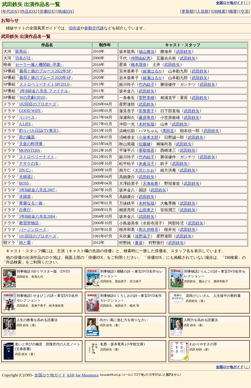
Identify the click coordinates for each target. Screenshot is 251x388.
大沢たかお (144, 170)
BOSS (24, 183)
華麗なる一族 (31, 203)
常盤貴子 (146, 111)
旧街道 (74, 28)
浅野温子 (143, 236)
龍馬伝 (21, 51)
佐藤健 (145, 144)
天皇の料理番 (31, 144)
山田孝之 (146, 210)
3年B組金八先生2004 (37, 216)
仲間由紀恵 (141, 58)
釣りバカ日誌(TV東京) (38, 130)
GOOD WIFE (30, 111)
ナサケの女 (29, 163)
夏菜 (139, 243)
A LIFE (25, 124)
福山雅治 (146, 52)
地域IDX (65, 11)
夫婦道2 (26, 177)
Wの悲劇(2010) (32, 97)
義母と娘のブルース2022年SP (45, 71)
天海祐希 (150, 183)
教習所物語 (29, 223)
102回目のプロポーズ (37, 104)
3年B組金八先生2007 (37, 190)
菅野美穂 (146, 98)
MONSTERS (29, 150)
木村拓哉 (146, 124)
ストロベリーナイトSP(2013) (44, 84)
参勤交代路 (94, 28)
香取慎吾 (146, 150)
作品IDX (28, 11)
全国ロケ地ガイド (50, 375)
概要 (233, 11)
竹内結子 (146, 84)
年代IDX (9, 11)
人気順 (203, 11)
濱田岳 (168, 131)
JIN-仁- (25, 170)
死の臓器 (27, 137)
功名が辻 (23, 58)
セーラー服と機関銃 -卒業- (38, 65)
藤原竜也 (146, 117)
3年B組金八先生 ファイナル (43, 91)
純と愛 (25, 242)
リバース (27, 117)
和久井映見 (148, 229)
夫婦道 (25, 196)
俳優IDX (46, 11)
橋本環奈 (139, 65)
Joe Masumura (87, 375)
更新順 (187, 11)
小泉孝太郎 (148, 137)
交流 (245, 11)
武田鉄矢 (184, 52)
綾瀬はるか (152, 71)
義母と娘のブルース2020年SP (45, 77)
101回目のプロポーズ (37, 236)
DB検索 (219, 11)
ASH (71, 375)
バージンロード (33, 229)
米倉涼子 (146, 164)
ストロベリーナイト (36, 157)
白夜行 (25, 210)
